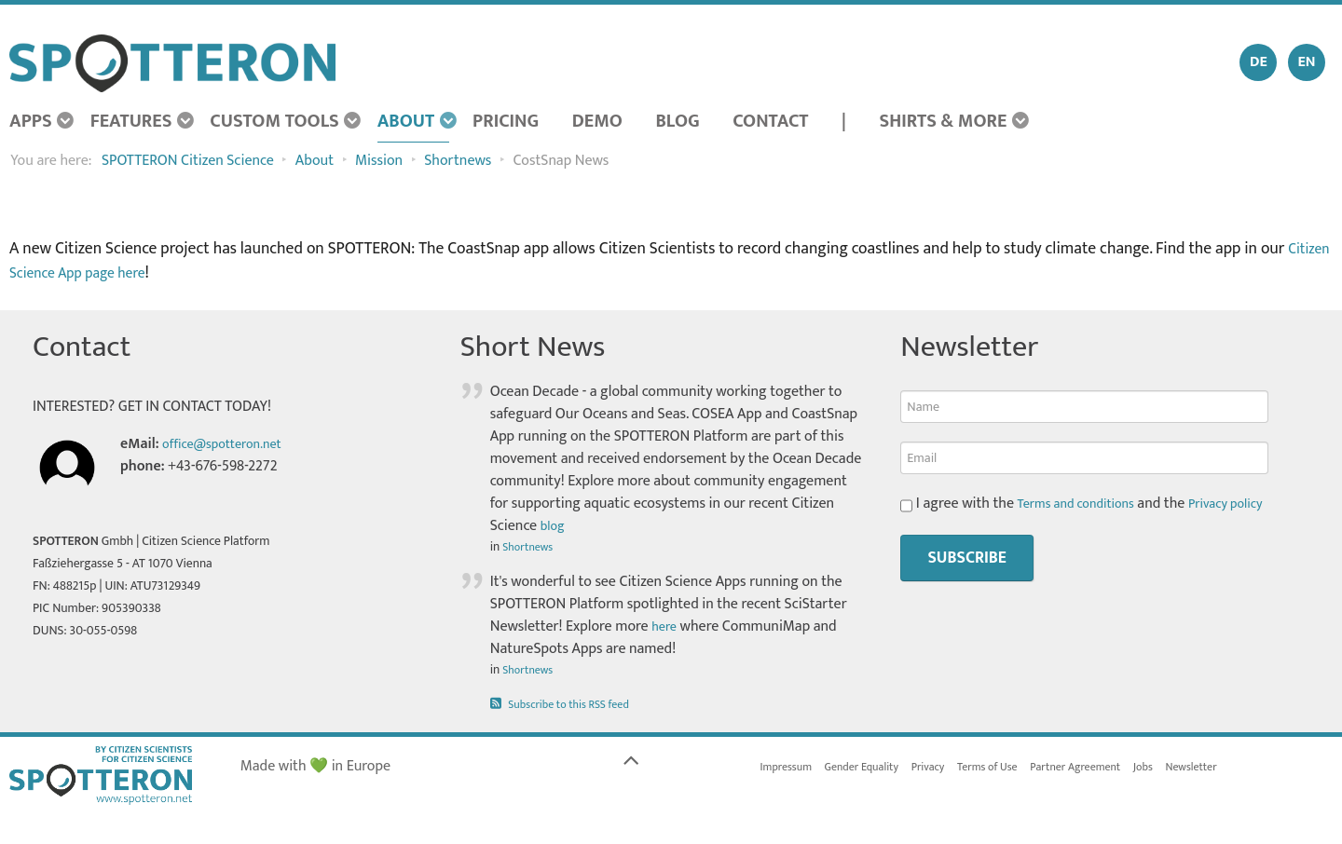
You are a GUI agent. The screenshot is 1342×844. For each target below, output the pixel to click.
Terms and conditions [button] (1084, 503)
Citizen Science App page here (111, 272)
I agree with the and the (1094, 504)
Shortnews (530, 547)
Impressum (789, 768)
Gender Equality (873, 768)
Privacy (947, 768)
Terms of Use (1013, 768)
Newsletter (1240, 768)
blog (554, 525)
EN (1306, 62)
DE (1258, 62)
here (665, 626)
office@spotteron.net (229, 443)
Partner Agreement (1111, 768)
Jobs (1186, 768)
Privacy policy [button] (1246, 503)
